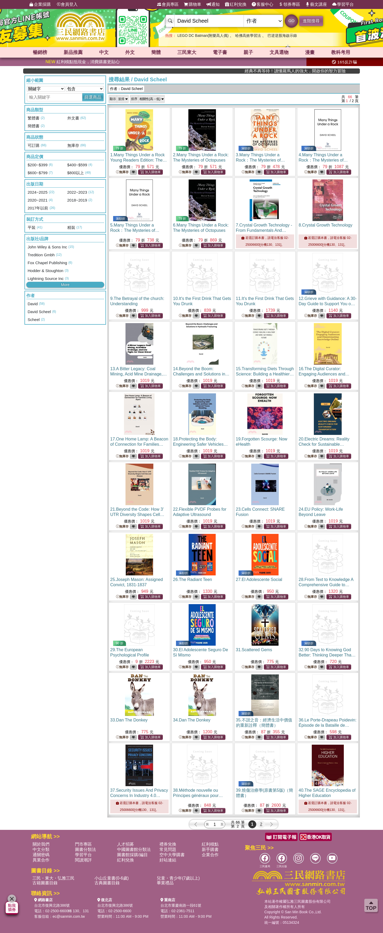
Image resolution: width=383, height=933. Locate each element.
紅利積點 (210, 844)
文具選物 (279, 52)
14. (201, 374)
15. (265, 374)
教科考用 (340, 52)
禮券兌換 (167, 844)
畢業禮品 (165, 883)
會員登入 (67, 4)
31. (254, 650)
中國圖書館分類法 (134, 849)
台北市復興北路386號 (52, 905)
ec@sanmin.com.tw (69, 916)
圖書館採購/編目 (132, 854)
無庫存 (122, 172)
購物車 (192, 4)
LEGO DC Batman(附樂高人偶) (202, 35)
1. (138, 160)
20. (324, 444)
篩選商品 (92, 97)
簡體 (156, 52)
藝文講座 (316, 4)
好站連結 (167, 860)
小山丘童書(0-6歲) (111, 878)
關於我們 (41, 844)
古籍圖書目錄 (45, 883)
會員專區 (168, 4)
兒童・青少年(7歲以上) (178, 878)
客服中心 (262, 4)
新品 (73, 52)
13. (138, 374)
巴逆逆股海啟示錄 (282, 35)
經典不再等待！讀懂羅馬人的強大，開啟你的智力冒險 (330, 71)
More (65, 285)
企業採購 (40, 4)
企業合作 (210, 854)
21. (137, 514)
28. (326, 584)
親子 (248, 52)
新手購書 (210, 849)
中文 (104, 52)
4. (323, 160)
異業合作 (41, 860)
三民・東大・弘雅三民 (53, 878)
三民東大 (186, 52)
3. (260, 160)
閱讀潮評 (83, 860)
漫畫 (310, 52)
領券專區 (289, 4)
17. (139, 444)
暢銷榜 (40, 52)
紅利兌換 (235, 4)
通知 (213, 4)
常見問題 (167, 849)
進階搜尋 (311, 21)
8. (325, 225)
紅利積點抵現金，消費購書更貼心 (83, 61)
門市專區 (83, 844)
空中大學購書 (172, 854)
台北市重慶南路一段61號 (180, 905)
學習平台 (343, 4)
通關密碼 (41, 854)
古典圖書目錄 (107, 883)
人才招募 (125, 844)
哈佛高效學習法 (248, 35)
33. (129, 720)
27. (259, 579)
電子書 (220, 52)
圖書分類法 (85, 849)
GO (291, 20)
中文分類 (41, 849)
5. (134, 230)
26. (192, 579)
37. (139, 795)
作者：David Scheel (126, 89)
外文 (130, 52)
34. (191, 720)
